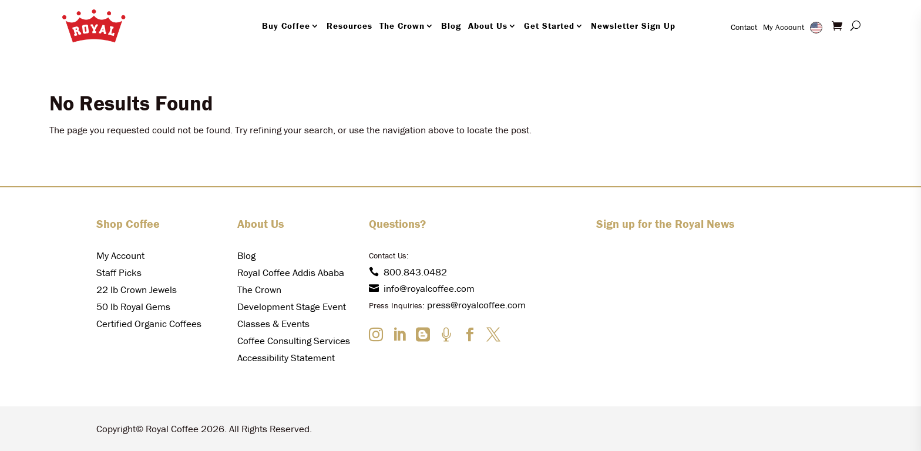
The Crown (402, 25)
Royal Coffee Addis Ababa (290, 272)
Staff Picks (119, 272)
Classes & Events (273, 323)
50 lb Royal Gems (133, 306)
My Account (783, 27)
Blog (451, 25)
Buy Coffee (286, 25)
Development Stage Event (291, 306)
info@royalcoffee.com (422, 288)
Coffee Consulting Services (293, 340)
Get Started (549, 25)
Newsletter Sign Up (633, 25)
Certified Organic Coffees (148, 323)
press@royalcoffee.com (476, 304)
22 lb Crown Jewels (136, 289)
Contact (744, 27)
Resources (349, 25)
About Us (487, 25)
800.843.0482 (408, 272)
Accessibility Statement (286, 357)
